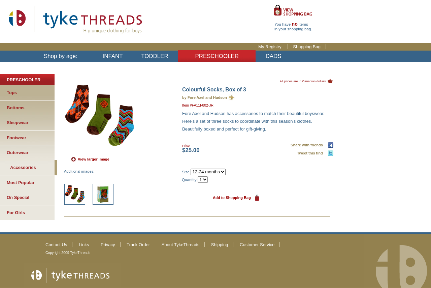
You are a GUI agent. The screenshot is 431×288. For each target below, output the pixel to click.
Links (84, 244)
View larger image (93, 159)
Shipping (219, 244)
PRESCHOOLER (217, 56)
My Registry (270, 46)
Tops (12, 92)
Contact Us (56, 244)
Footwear (16, 137)
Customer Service (257, 244)
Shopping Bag (307, 46)
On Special (18, 197)
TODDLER (154, 56)
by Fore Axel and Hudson (204, 97)
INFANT (113, 56)
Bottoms (16, 107)
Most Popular (20, 182)
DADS (273, 56)
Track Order (138, 244)
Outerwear (17, 152)
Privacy (108, 244)
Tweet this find (311, 153)
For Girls (16, 212)
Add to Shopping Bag (232, 198)
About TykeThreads (181, 244)
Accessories (23, 167)
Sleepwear (17, 122)
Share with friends (308, 145)
